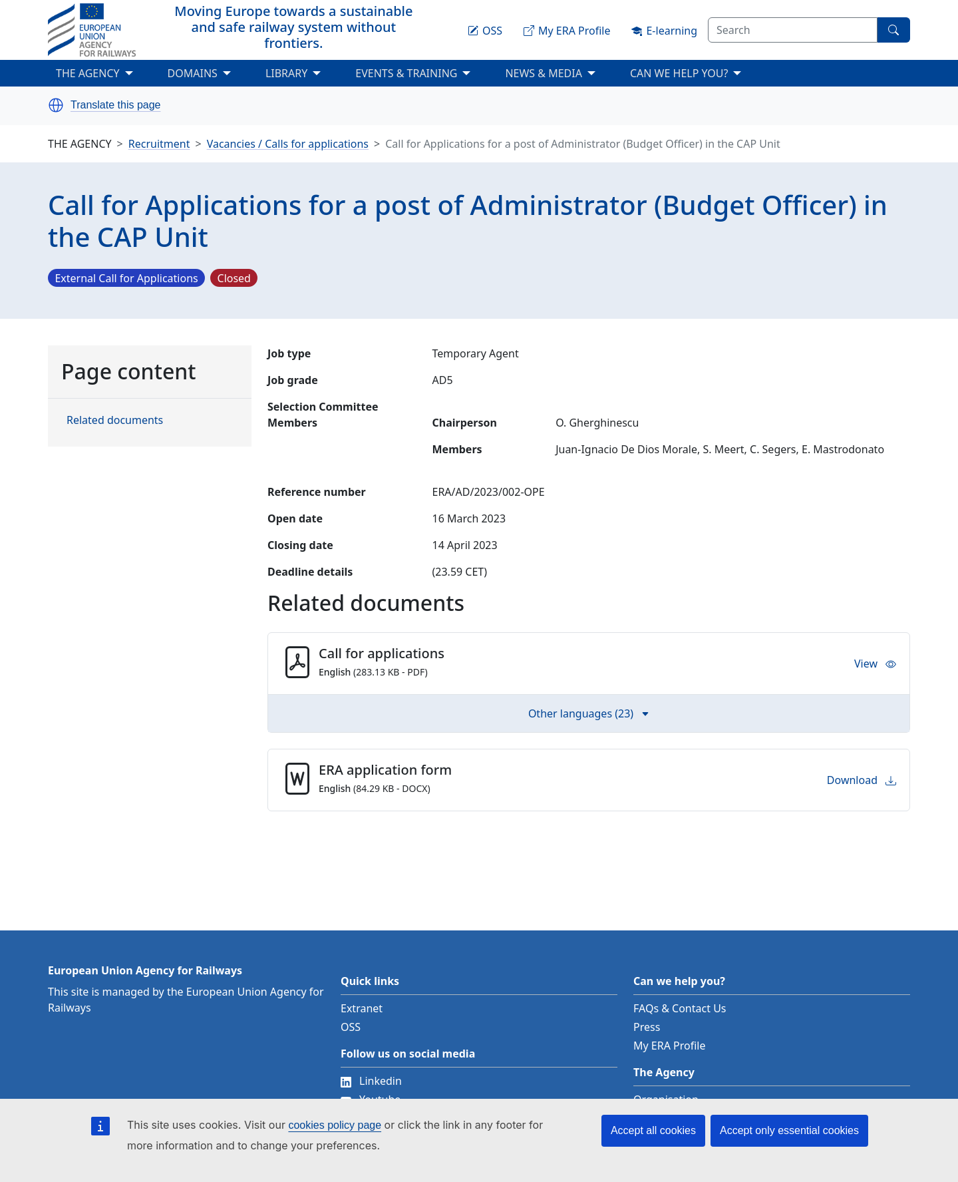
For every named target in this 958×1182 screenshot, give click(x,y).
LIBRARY (286, 73)
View (875, 663)
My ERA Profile (669, 1045)
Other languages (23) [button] (588, 713)
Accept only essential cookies (789, 1130)
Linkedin (371, 1081)
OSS (351, 1027)
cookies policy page (334, 1125)
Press (646, 1027)
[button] (56, 105)
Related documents (115, 420)
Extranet (362, 1008)
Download (861, 780)
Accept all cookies (653, 1130)
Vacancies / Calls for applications (288, 143)
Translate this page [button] (115, 105)
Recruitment (159, 143)
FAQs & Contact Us (679, 1008)
